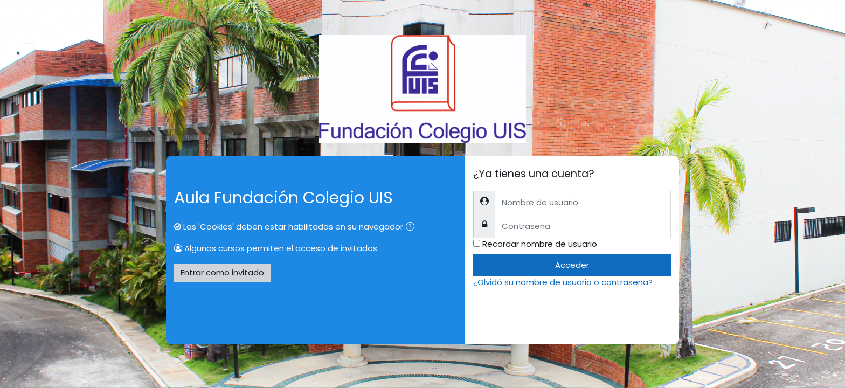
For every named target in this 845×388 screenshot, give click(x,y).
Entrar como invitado (222, 272)
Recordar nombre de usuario (539, 244)
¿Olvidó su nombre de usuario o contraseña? (563, 282)
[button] (412, 227)
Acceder (572, 265)
